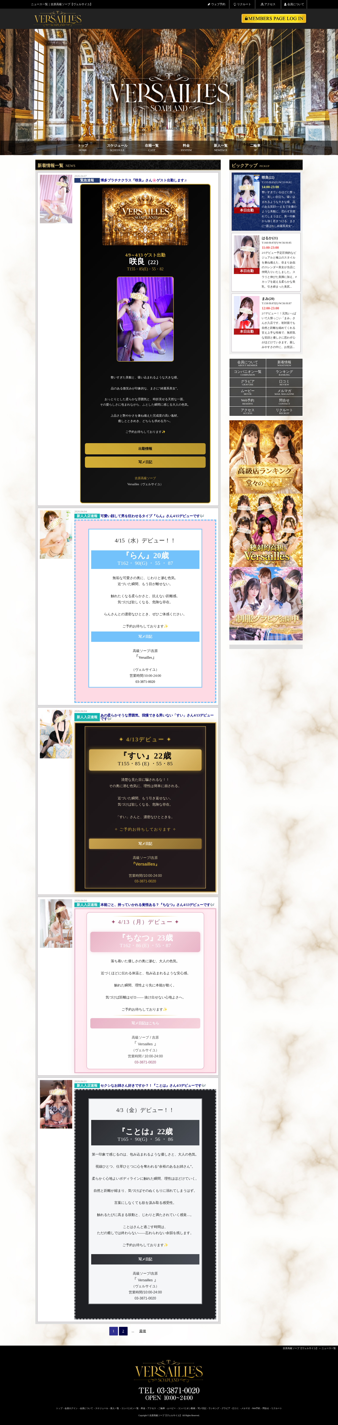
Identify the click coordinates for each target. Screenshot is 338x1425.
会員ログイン (71, 1408)
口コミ (235, 1408)
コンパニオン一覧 (130, 1408)
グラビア (226, 1408)
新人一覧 (220, 148)
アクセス (268, 4)
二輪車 (255, 148)
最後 (142, 1331)
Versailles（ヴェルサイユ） (145, 484)
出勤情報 (145, 448)
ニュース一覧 (329, 1348)
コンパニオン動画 (186, 1408)
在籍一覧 (152, 148)
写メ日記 (145, 462)
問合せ (266, 1408)
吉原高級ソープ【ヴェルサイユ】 (300, 1348)
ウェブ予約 (216, 4)
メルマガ (245, 1408)
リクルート (242, 4)
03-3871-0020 (145, 881)
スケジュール (117, 148)
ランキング (213, 1408)
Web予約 (256, 1408)
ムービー (171, 1408)
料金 (186, 148)
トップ (83, 148)
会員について (294, 4)
